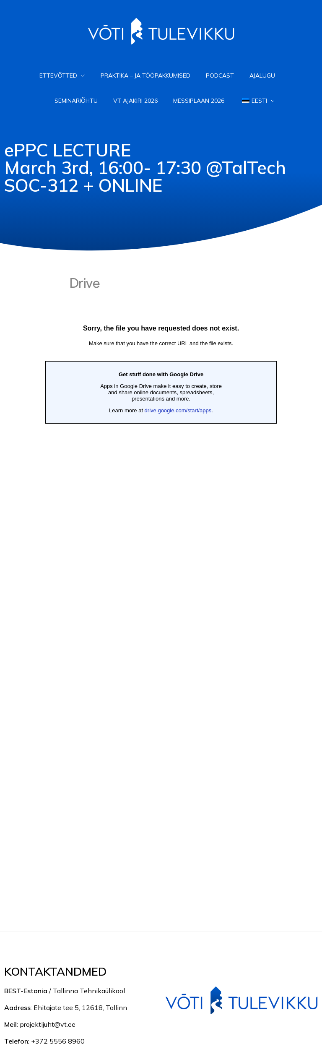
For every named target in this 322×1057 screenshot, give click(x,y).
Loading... (161, 583)
